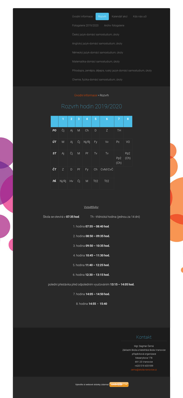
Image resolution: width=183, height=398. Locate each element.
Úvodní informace (85, 95)
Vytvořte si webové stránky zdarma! (92, 384)
